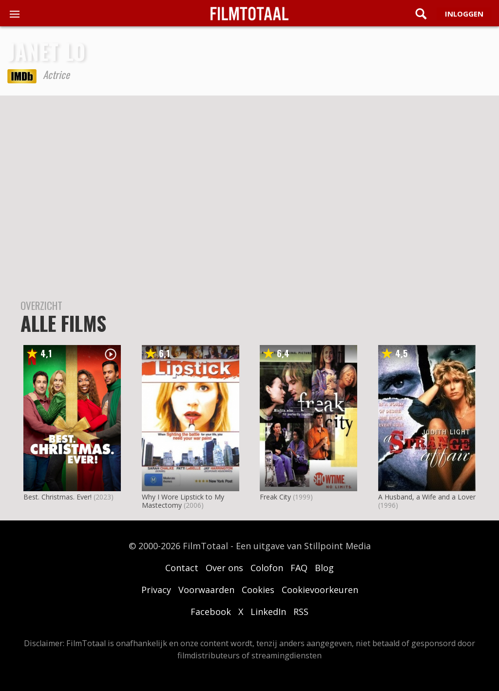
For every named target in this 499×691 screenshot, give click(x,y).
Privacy (156, 589)
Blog (324, 568)
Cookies (258, 589)
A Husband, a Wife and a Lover (427, 496)
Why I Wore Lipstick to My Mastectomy (183, 501)
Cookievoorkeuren (320, 589)
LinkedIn (268, 611)
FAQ (298, 568)
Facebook (211, 611)
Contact (181, 568)
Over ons (224, 568)
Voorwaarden (206, 589)
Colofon (266, 568)
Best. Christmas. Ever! (57, 496)
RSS (300, 611)
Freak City (275, 496)
